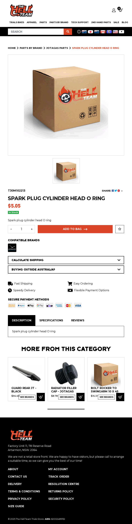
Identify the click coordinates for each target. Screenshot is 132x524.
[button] (119, 229)
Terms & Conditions (24, 491)
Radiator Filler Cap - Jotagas (63, 389)
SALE (116, 22)
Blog (125, 22)
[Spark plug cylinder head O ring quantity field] (21, 229)
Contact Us (17, 476)
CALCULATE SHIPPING (66, 260)
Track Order (58, 476)
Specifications (51, 320)
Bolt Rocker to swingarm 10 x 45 (104, 389)
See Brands (27, 397)
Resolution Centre (63, 484)
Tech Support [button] (80, 22)
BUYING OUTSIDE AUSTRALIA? (66, 269)
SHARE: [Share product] (111, 190)
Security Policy (61, 498)
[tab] (21, 320)
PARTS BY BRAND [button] (59, 22)
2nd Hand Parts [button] (101, 22)
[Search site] (68, 31)
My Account (58, 469)
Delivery (15, 484)
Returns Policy (60, 491)
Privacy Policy (20, 498)
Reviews (77, 320)
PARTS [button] (43, 22)
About (13, 469)
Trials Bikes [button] (16, 22)
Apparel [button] (32, 22)
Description (21, 320)
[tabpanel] (26, 379)
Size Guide (16, 506)
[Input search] (36, 31)
